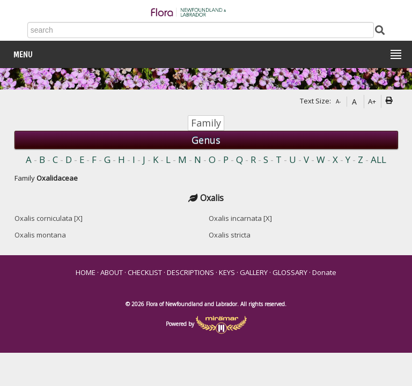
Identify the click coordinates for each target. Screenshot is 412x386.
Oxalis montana (40, 235)
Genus (206, 139)
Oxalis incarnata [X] (240, 218)
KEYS (227, 272)
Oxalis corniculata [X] (48, 218)
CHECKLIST (145, 272)
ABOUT (111, 272)
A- (338, 101)
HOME (85, 272)
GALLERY (254, 272)
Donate (324, 272)
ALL (378, 159)
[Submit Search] (380, 29)
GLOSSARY (290, 272)
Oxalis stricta (230, 235)
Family (206, 122)
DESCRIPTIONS (190, 272)
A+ (372, 101)
